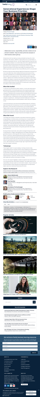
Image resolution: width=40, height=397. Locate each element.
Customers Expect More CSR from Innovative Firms (15, 319)
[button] (14, 395)
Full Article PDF (11, 43)
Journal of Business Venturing (23, 35)
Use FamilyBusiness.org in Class (10, 359)
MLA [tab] (9, 204)
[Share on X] (33, 47)
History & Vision (7, 364)
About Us (25, 1)
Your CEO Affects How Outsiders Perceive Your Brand (16, 323)
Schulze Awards (7, 366)
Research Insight (10, 31)
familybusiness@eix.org (9, 383)
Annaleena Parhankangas (27, 33)
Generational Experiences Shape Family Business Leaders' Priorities (19, 310)
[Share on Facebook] (28, 47)
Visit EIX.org (24, 384)
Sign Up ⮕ (34, 352)
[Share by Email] (36, 47)
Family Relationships (25, 361)
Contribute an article (8, 361)
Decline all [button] (31, 394)
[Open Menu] (36, 5)
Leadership (23, 359)
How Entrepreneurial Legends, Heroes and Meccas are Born (17, 314)
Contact (30, 1)
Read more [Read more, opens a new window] (9, 394)
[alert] (20, 393)
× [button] (38, 390)
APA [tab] (5, 204)
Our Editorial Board (8, 362)
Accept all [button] (31, 391)
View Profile (10, 179)
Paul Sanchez (17, 33)
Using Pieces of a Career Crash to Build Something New (17, 294)
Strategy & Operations (25, 366)
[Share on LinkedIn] (31, 47)
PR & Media (6, 368)
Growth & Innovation (25, 364)
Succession (23, 362)
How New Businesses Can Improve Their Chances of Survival (18, 274)
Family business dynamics (11, 35)
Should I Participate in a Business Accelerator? (14, 234)
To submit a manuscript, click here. (11, 388)
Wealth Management (25, 368)
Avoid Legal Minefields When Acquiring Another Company (17, 254)
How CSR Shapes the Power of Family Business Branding (16, 329)
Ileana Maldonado (10, 33)
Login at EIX (35, 1)
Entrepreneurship (14, 36)
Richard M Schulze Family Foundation (9, 370)
